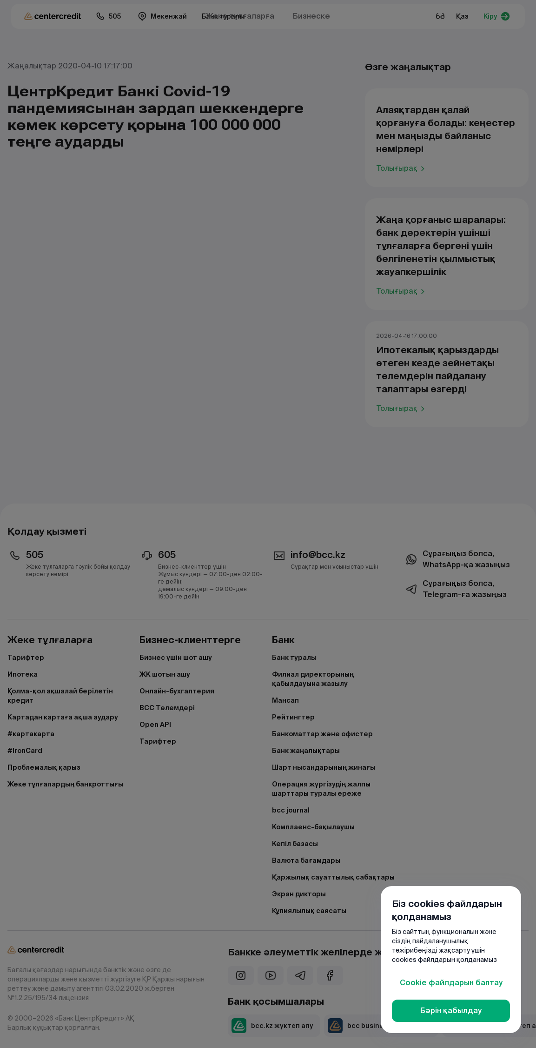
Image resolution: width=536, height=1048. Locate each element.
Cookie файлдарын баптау (451, 983)
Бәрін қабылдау (451, 1010)
